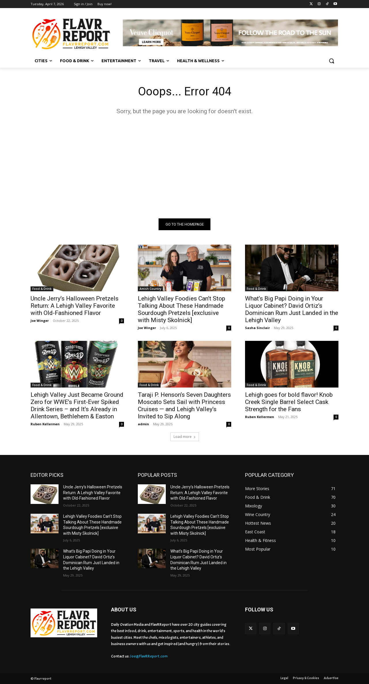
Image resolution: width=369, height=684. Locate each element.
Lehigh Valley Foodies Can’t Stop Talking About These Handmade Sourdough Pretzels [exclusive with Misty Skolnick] (181, 309)
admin (143, 424)
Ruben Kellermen (45, 424)
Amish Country (150, 289)
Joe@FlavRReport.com (148, 656)
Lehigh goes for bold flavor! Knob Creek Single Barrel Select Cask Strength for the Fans (289, 402)
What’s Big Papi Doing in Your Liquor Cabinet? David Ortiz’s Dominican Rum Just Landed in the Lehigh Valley (291, 309)
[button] (331, 61)
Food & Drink (42, 289)
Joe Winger (40, 320)
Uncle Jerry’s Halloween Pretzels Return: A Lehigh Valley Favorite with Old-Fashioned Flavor (74, 305)
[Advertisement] (184, 166)
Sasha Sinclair (257, 328)
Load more (185, 436)
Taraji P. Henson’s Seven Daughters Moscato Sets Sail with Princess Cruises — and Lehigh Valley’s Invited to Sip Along (184, 405)
